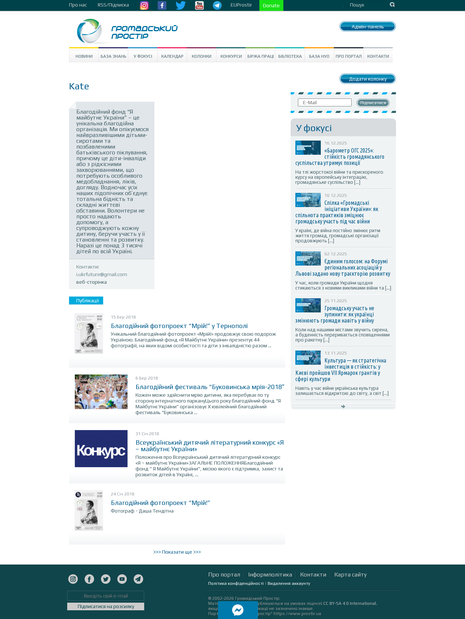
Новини (84, 56)
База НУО (319, 56)
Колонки (201, 56)
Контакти (378, 56)
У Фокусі (143, 56)
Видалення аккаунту (289, 583)
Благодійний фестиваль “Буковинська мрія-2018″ (210, 387)
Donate (271, 5)
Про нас (78, 5)
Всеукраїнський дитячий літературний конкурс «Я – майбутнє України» (210, 445)
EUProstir (241, 5)
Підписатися (373, 102)
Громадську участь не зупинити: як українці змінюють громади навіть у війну (334, 314)
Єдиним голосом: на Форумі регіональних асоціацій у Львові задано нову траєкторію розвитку (342, 267)
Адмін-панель (368, 26)
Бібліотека (290, 56)
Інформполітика (270, 574)
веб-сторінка (91, 282)
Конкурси (231, 56)
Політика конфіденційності (236, 583)
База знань (113, 56)
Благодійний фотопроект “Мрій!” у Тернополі (179, 325)
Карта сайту (350, 574)
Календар (172, 56)
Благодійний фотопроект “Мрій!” (160, 502)
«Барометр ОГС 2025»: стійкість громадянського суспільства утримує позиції (339, 156)
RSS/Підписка (113, 5)
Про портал (349, 56)
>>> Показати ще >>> (177, 552)
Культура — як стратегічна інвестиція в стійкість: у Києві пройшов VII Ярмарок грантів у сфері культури (340, 369)
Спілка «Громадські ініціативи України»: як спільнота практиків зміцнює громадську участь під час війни (336, 211)
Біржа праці (260, 56)
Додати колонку (368, 79)
